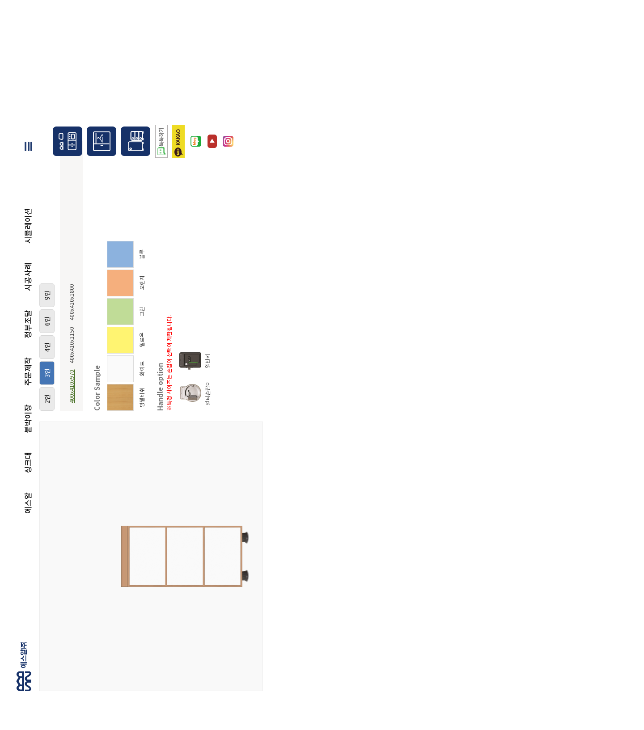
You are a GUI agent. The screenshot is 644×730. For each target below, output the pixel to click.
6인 (46, 321)
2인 (46, 399)
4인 (46, 347)
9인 (46, 295)
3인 (46, 373)
